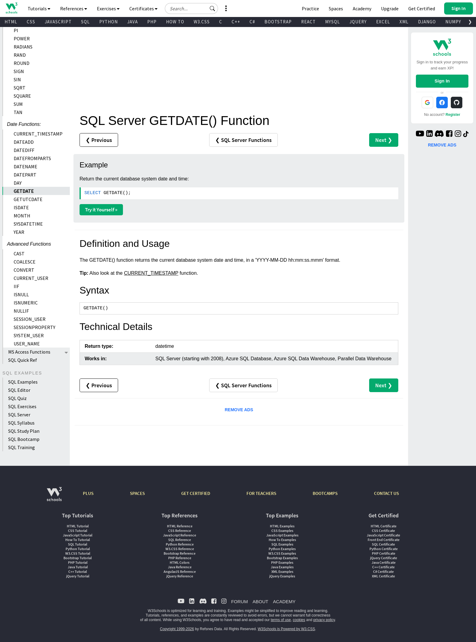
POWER (22, 38)
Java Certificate (384, 562)
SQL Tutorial (77, 544)
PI (16, 30)
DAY (18, 183)
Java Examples (282, 567)
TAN (18, 112)
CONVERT (24, 270)
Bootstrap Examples (282, 558)
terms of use (281, 620)
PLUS (88, 493)
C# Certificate (383, 571)
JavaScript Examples (282, 535)
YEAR (19, 232)
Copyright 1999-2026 (177, 629)
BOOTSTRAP (278, 22)
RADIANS (23, 47)
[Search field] (191, 8)
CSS (31, 22)
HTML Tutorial (78, 526)
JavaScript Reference (179, 535)
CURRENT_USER (31, 278)
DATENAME (25, 166)
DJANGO (427, 22)
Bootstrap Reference (179, 553)
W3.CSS (202, 22)
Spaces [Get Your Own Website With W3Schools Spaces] (336, 8)
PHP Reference (179, 558)
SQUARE (22, 96)
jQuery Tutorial (77, 576)
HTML (11, 22)
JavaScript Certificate (383, 535)
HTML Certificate (383, 526)
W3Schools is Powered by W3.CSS (286, 629)
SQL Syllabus (21, 423)
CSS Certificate (383, 530)
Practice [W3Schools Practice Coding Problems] (310, 8)
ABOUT (260, 601)
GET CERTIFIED (195, 493)
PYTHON (108, 22)
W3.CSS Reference (179, 548)
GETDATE (24, 191)
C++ (236, 22)
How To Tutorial (77, 539)
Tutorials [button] (39, 8)
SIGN (19, 71)
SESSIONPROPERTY (34, 327)
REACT (308, 22)
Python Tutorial (78, 548)
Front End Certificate (383, 539)
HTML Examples (282, 526)
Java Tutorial (78, 567)
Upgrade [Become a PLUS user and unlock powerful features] (390, 8)
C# (252, 22)
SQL (85, 22)
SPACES (137, 493)
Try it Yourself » (101, 209)
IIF (16, 286)
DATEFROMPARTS (32, 158)
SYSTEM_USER (29, 335)
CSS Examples (282, 530)
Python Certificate (383, 548)
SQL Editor (19, 390)
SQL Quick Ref (22, 360)
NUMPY (453, 22)
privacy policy (324, 620)
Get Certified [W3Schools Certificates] (421, 8)
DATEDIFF (24, 150)
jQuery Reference (179, 576)
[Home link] (11, 8)
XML (404, 22)
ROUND (21, 63)
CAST (19, 253)
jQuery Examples (282, 576)
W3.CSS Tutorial (77, 553)
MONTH (22, 216)
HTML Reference (179, 526)
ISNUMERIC (26, 303)
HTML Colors (179, 562)
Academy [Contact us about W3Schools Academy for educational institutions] (362, 8)
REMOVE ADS (239, 409)
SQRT (19, 88)
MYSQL (332, 22)
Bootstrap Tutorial (77, 558)
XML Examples (282, 571)
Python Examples (282, 548)
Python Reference (180, 544)
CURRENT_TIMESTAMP (38, 134)
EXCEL (383, 22)
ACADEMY (284, 601)
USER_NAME (27, 344)
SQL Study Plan (23, 431)
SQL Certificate (383, 544)
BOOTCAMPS (325, 493)
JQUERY (358, 22)
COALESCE (25, 262)
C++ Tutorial (77, 571)
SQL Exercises (22, 406)
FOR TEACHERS (261, 493)
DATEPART (25, 175)
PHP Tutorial (77, 562)
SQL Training (21, 447)
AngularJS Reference (180, 571)
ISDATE (21, 207)
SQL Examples (23, 382)
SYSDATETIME (28, 224)
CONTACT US (386, 493)
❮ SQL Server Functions (243, 139)
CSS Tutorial (77, 530)
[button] (212, 8)
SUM (18, 104)
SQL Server (19, 415)
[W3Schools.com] (54, 497)
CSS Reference (179, 530)
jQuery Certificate (383, 558)
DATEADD (24, 142)
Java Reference (180, 567)
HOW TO (175, 22)
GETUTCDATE (28, 199)
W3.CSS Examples (282, 553)
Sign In (442, 80)
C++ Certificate (383, 567)
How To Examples (282, 539)
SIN (17, 79)
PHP (152, 22)
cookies (299, 620)
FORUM (239, 601)
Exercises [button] (108, 8)
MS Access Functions (29, 352)
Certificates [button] (143, 8)
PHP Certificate (383, 553)
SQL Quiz (17, 398)
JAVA (132, 22)
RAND (20, 55)
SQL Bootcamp (23, 439)
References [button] (73, 8)
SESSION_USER (30, 319)
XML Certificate (383, 576)
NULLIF (21, 311)
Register (453, 115)
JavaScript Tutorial (77, 535)
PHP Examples (282, 562)
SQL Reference (179, 539)
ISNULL (21, 294)
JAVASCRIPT (58, 22)
